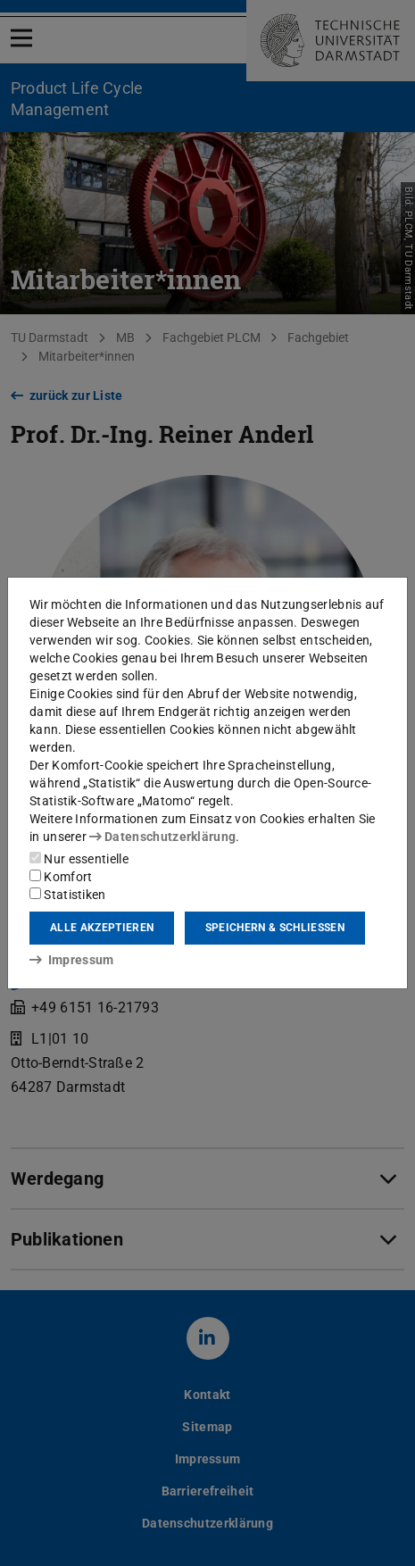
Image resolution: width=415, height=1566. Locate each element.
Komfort (60, 877)
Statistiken (67, 894)
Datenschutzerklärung (162, 836)
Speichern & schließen (274, 927)
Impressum (71, 960)
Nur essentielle (79, 859)
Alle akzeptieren (102, 927)
